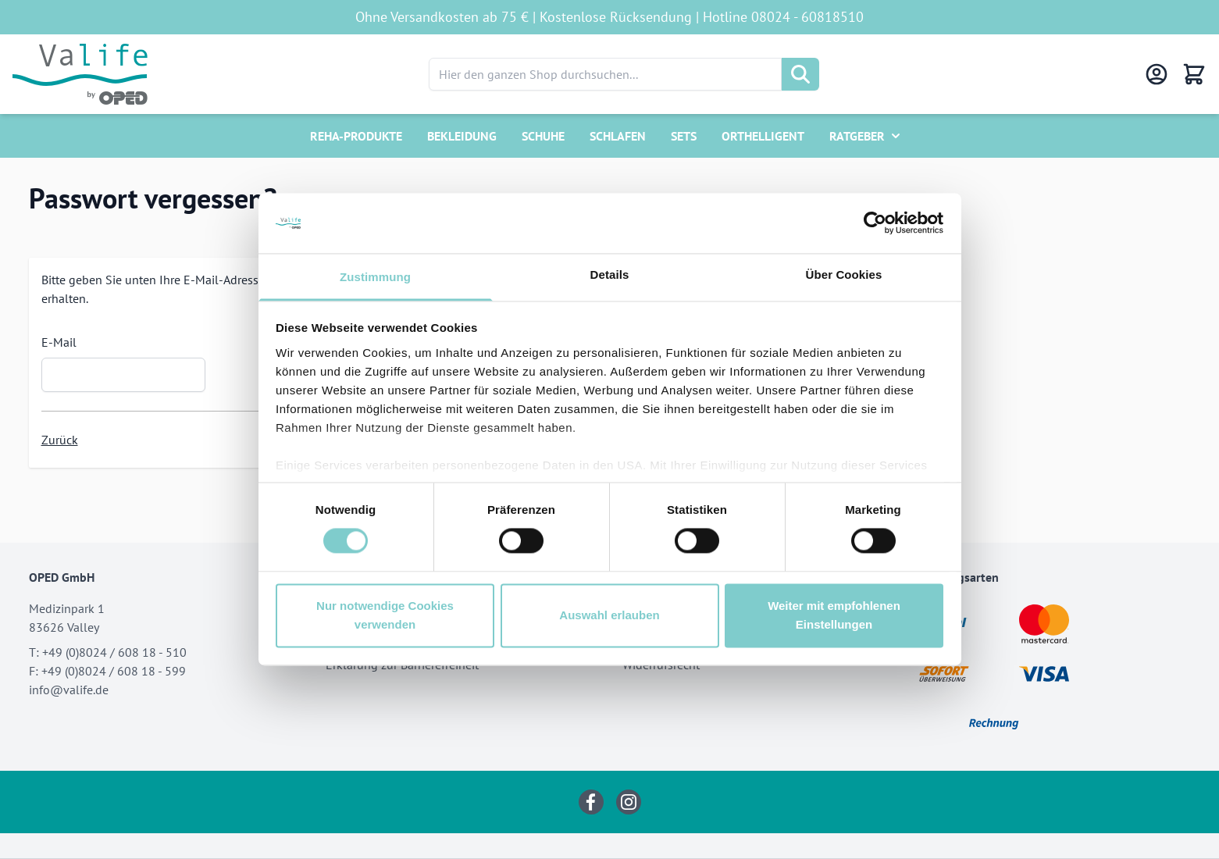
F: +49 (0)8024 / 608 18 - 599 (107, 671)
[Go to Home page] (80, 74)
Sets (684, 136)
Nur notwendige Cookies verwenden (385, 615)
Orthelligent (763, 136)
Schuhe (543, 136)
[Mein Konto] (1156, 74)
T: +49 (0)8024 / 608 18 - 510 (108, 652)
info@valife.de (69, 689)
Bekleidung (462, 136)
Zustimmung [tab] (375, 276)
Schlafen (618, 136)
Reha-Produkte (356, 136)
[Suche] (800, 74)
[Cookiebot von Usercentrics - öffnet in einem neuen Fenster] (875, 223)
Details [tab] (609, 274)
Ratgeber (857, 136)
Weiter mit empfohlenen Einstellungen (834, 615)
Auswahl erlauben (609, 615)
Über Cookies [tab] (844, 274)
